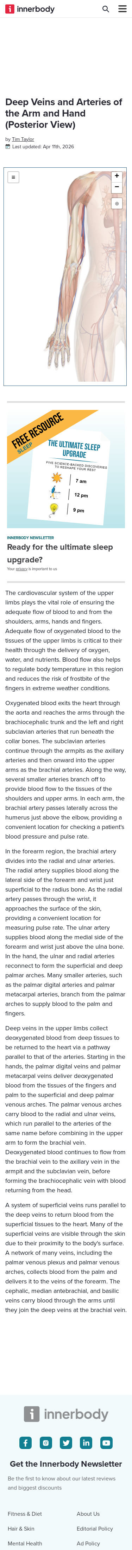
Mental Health (25, 1543)
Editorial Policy (95, 1528)
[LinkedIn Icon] (86, 1443)
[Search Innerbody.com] (106, 9)
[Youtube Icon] (106, 1443)
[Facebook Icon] (25, 1443)
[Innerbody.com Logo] (30, 9)
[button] (117, 177)
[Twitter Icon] (66, 1443)
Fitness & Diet (25, 1514)
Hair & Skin (21, 1528)
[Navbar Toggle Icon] (120, 9)
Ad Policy (88, 1543)
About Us (88, 1514)
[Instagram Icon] (46, 1443)
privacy (21, 569)
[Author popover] (23, 139)
